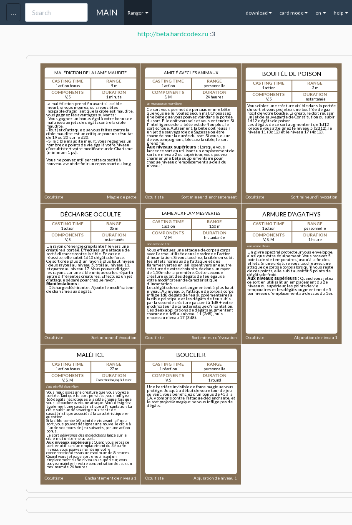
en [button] (320, 13)
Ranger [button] (138, 13)
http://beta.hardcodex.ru (173, 34)
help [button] (341, 13)
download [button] (259, 13)
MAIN (107, 12)
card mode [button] (293, 13)
